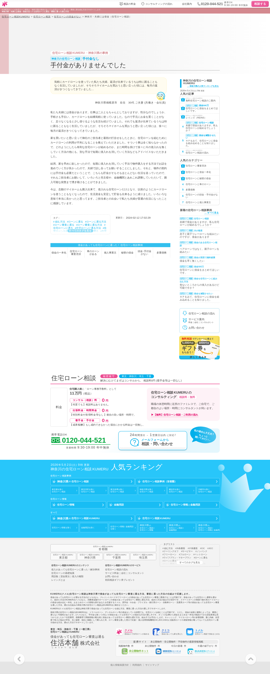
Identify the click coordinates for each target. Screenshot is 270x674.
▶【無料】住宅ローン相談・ (174, 415)
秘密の (127, 252)
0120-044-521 (78, 440)
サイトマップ (152, 665)
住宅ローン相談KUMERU (16, 16)
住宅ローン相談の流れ (116, 570)
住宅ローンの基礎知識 (62, 573)
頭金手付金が (144, 253)
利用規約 (137, 665)
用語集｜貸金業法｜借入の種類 (67, 576)
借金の (58, 252)
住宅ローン (76, 253)
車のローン (93, 253)
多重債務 (161, 252)
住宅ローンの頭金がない (67, 16)
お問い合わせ (112, 576)
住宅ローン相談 (42, 16)
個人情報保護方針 (119, 665)
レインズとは (58, 580)
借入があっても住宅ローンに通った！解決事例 (75, 570)
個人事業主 (110, 252)
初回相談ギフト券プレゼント (120, 580)
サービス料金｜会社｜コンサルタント (124, 573)
